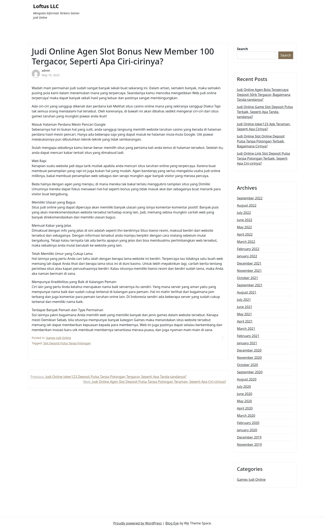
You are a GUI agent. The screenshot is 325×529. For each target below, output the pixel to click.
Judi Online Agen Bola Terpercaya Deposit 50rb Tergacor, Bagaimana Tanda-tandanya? (263, 94)
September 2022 (250, 198)
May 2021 (244, 314)
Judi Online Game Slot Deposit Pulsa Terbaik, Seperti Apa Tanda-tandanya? (265, 112)
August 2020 (246, 379)
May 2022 (244, 227)
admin (46, 70)
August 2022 (246, 205)
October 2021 (247, 278)
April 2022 (245, 234)
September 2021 (250, 285)
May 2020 (244, 401)
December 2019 (249, 437)
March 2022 (246, 241)
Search (242, 49)
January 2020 (247, 430)
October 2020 (247, 365)
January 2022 (247, 256)
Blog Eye (172, 523)
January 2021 (247, 343)
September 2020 (250, 372)
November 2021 (249, 270)
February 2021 (248, 336)
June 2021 (244, 307)
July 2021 (244, 299)
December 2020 (249, 350)
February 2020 (248, 423)
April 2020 (245, 408)
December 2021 (249, 263)
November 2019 (249, 444)
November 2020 (249, 357)
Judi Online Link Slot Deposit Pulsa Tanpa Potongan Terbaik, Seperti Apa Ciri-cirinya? (263, 158)
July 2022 (244, 212)
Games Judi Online (58, 338)
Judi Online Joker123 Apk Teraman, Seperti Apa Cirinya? (264, 126)
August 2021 (246, 292)
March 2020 (246, 415)
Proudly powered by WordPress (137, 523)
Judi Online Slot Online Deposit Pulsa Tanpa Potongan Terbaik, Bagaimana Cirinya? (261, 141)
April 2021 (245, 321)
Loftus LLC (46, 6)
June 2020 (244, 394)
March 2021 (246, 328)
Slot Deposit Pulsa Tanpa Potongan (67, 343)
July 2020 (244, 386)
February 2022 (248, 249)
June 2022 (244, 220)
